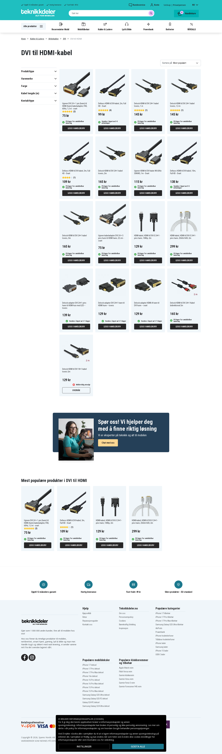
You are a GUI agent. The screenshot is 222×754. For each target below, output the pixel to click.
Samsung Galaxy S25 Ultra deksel (96, 695)
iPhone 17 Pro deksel (91, 669)
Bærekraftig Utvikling (127, 624)
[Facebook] (24, 657)
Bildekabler (53, 39)
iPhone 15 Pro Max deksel (93, 691)
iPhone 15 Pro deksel (91, 687)
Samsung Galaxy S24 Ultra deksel (96, 706)
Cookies (122, 621)
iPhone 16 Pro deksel (91, 680)
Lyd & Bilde (126, 26)
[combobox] (111, 13)
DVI (64, 39)
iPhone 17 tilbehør (163, 613)
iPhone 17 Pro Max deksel (93, 672)
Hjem (23, 39)
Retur (85, 617)
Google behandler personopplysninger (131, 728)
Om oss (122, 613)
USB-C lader (160, 654)
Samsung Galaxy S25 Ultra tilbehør (169, 624)
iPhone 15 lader (162, 651)
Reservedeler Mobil (60, 26)
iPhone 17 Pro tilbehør (165, 617)
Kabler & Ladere (105, 26)
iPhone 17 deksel (89, 665)
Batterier (170, 26)
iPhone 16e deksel (90, 676)
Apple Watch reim (126, 668)
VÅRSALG (191, 26)
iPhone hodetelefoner (164, 636)
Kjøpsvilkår (87, 613)
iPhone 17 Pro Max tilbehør (166, 621)
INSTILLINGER (84, 746)
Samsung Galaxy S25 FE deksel (95, 698)
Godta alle (138, 746)
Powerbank (148, 26)
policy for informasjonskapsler (83, 728)
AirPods (159, 628)
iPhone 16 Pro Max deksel (93, 683)
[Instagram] (32, 657)
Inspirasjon (123, 628)
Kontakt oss (87, 624)
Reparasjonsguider (90, 621)
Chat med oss (108, 442)
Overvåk (76, 390)
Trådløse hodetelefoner (165, 639)
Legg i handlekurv (76, 128)
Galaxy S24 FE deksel (91, 702)
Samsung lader (162, 647)
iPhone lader (161, 643)
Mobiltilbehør (83, 26)
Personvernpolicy (126, 617)
